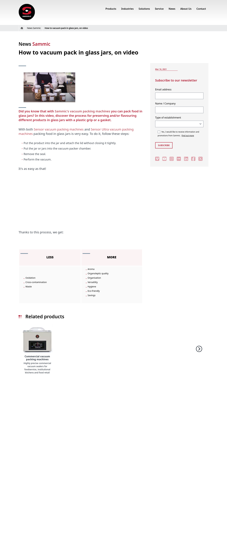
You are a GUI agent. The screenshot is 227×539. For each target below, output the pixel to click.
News (34, 44)
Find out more (188, 135)
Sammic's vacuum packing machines (82, 111)
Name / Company (165, 103)
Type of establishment (168, 117)
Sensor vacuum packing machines (59, 129)
